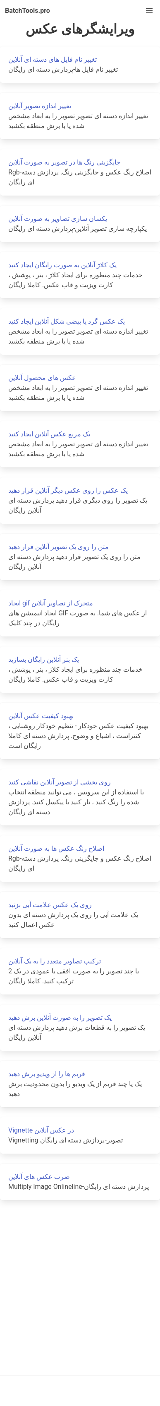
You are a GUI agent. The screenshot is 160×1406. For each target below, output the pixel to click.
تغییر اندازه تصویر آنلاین (39, 106)
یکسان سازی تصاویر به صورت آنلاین (57, 219)
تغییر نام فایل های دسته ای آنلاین (52, 59)
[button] (149, 11)
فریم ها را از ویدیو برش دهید (46, 1074)
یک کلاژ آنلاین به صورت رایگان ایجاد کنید (62, 265)
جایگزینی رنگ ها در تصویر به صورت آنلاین (64, 162)
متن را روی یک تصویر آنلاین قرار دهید (58, 547)
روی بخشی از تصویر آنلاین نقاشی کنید (59, 782)
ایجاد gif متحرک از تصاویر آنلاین (50, 603)
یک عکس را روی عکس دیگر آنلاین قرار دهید (68, 490)
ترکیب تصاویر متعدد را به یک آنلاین (54, 961)
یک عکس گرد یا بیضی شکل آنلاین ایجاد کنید (66, 321)
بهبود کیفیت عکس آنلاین (41, 716)
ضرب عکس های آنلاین (39, 1177)
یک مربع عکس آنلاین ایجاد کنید (49, 434)
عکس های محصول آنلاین (42, 378)
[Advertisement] (77, 1287)
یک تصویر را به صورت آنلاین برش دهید (60, 1017)
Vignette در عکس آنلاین (41, 1130)
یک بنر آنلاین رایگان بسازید (43, 659)
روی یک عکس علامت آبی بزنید (50, 905)
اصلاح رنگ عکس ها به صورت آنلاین (56, 848)
